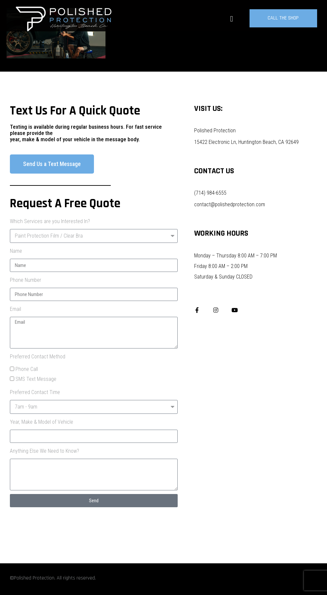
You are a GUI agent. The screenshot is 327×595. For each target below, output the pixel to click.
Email (15, 309)
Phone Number (25, 280)
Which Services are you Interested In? (50, 221)
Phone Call (26, 369)
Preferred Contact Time (35, 392)
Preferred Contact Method (37, 356)
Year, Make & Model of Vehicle (41, 422)
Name (16, 251)
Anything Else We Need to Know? (44, 451)
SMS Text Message (35, 379)
